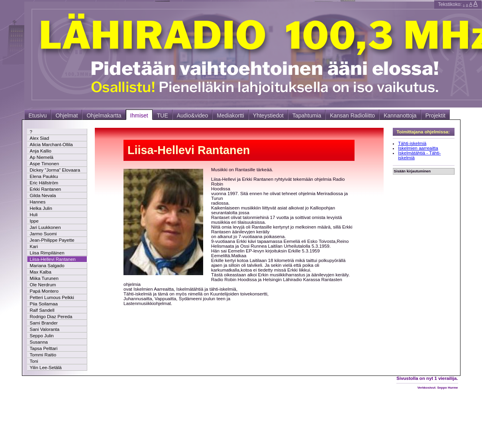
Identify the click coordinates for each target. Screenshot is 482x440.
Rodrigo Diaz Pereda (51, 316)
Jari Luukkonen (45, 227)
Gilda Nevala (43, 195)
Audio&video (192, 115)
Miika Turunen (44, 278)
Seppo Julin (42, 335)
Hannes (38, 201)
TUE (162, 115)
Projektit (435, 115)
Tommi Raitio (43, 354)
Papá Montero (44, 291)
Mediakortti (230, 115)
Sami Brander (44, 323)
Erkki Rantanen (45, 189)
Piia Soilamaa (44, 303)
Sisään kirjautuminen (412, 171)
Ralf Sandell (42, 310)
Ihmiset (139, 115)
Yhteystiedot (268, 115)
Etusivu (38, 115)
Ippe (34, 221)
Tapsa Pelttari (44, 348)
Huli (34, 214)
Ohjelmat (66, 115)
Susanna (39, 342)
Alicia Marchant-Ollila (51, 144)
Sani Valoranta (45, 329)
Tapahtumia (306, 115)
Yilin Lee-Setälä (46, 367)
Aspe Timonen (44, 163)
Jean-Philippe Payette (52, 240)
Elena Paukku (44, 176)
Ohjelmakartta (103, 115)
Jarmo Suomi (43, 233)
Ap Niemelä (42, 157)
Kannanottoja (400, 115)
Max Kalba (40, 272)
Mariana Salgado (47, 265)
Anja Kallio (40, 151)
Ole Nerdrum (43, 284)
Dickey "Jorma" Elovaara (55, 170)
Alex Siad (39, 138)
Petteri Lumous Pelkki (52, 297)
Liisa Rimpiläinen (47, 252)
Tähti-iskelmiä (412, 143)
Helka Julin (41, 208)
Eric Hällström (44, 182)
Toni (34, 361)
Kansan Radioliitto (352, 115)
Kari (34, 246)
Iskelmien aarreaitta (418, 148)
